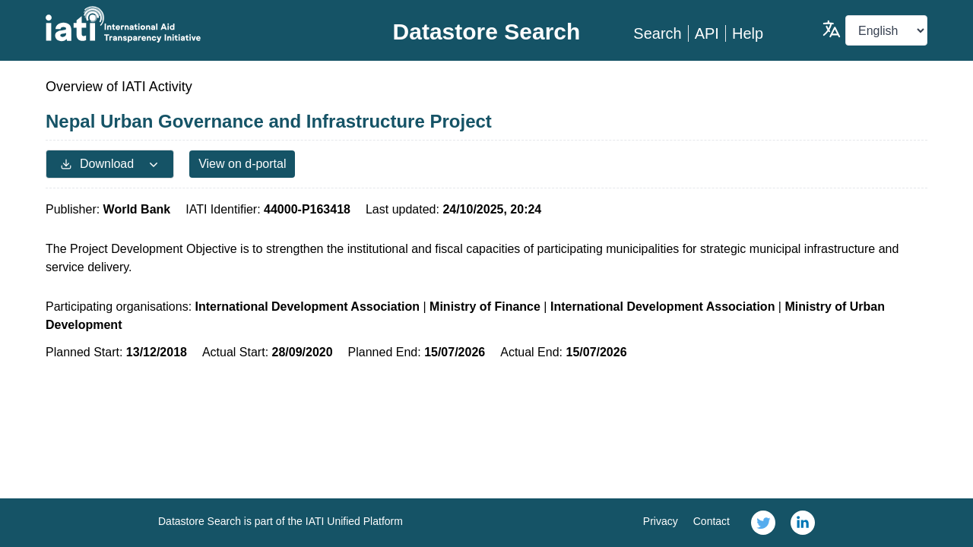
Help (747, 33)
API (707, 33)
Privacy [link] (660, 521)
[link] (763, 523)
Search (657, 33)
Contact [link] (711, 521)
